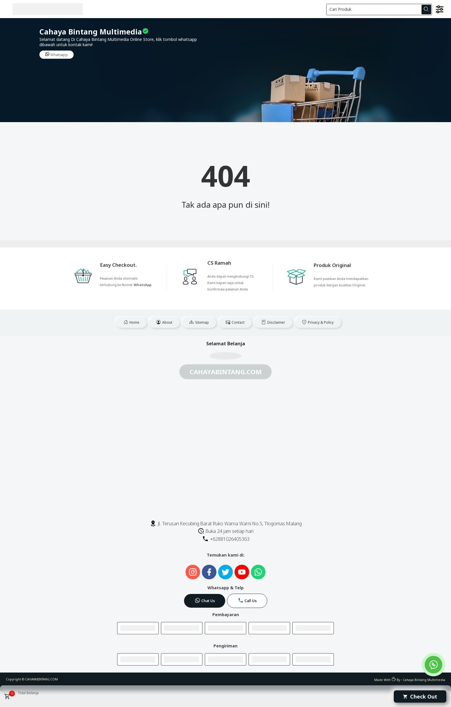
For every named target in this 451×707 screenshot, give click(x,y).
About (164, 322)
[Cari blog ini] (379, 9)
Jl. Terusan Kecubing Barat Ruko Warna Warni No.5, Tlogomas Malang (226, 523)
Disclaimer (273, 322)
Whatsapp (56, 54)
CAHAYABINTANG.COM (41, 679)
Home (131, 322)
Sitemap (199, 322)
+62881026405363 (225, 539)
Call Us (247, 600)
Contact (235, 322)
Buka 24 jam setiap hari (226, 531)
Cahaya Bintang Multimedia (424, 680)
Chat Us (205, 600)
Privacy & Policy (318, 322)
